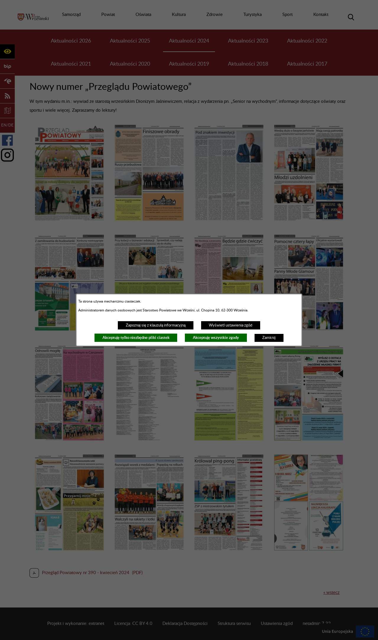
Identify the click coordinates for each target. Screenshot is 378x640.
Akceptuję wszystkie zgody (216, 337)
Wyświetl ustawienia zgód (230, 325)
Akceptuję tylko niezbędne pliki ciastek (136, 337)
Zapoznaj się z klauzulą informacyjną (155, 325)
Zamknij (269, 338)
